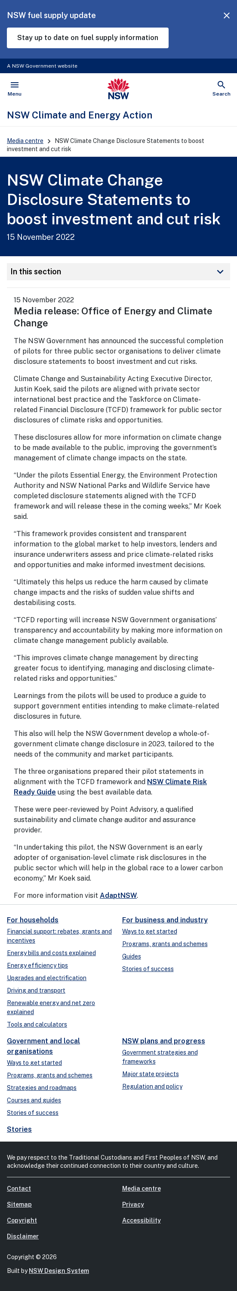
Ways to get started (149, 931)
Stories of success (148, 968)
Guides (131, 956)
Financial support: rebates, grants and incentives (59, 936)
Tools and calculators (37, 1024)
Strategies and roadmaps (42, 1087)
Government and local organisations (43, 1046)
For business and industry (165, 920)
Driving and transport (36, 990)
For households (32, 920)
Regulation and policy (152, 1086)
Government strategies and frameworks (160, 1057)
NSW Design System (59, 1270)
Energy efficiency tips (37, 965)
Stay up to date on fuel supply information (87, 38)
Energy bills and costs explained (51, 953)
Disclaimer (23, 1236)
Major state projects (150, 1074)
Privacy (133, 1204)
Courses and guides (34, 1100)
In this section (118, 271)
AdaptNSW (118, 895)
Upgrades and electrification (46, 977)
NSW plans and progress (163, 1041)
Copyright (22, 1220)
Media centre (25, 140)
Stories (19, 1129)
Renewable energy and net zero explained (51, 1007)
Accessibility (141, 1220)
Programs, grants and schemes (165, 943)
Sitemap (19, 1204)
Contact (19, 1188)
